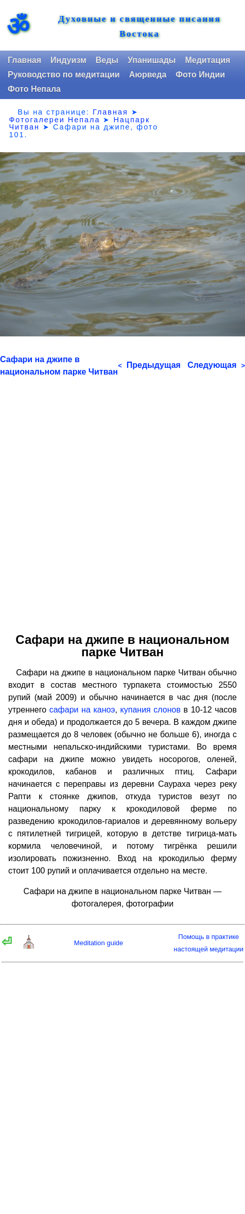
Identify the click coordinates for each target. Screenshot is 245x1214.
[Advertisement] (122, 501)
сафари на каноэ (82, 709)
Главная (24, 60)
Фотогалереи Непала (54, 120)
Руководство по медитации (64, 74)
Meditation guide (98, 943)
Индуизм (68, 60)
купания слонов (150, 709)
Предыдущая (149, 365)
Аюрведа (148, 74)
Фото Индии (200, 74)
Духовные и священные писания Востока (139, 26)
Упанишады (152, 60)
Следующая (216, 365)
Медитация (207, 60)
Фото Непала (34, 89)
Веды (107, 60)
